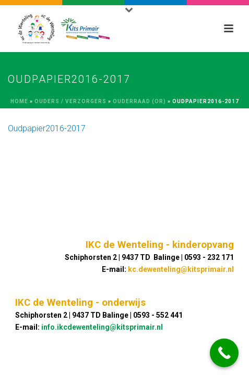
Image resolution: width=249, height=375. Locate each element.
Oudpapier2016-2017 (47, 128)
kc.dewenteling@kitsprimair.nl (181, 269)
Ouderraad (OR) (139, 101)
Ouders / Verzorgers (70, 101)
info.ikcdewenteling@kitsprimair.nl (102, 327)
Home (19, 101)
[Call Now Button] (224, 353)
